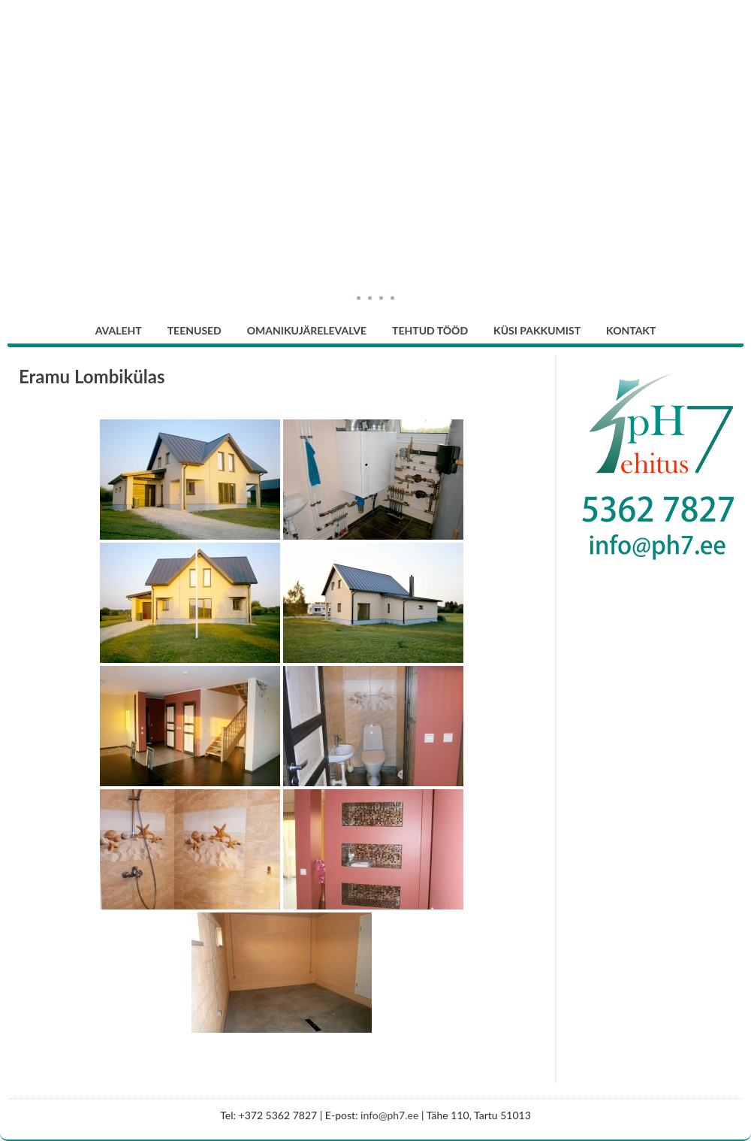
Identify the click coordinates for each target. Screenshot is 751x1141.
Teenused (194, 330)
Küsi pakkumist (537, 330)
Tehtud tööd (430, 330)
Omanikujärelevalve (306, 330)
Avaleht (118, 330)
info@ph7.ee (389, 1115)
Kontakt (631, 330)
